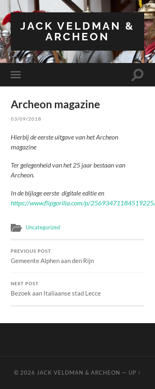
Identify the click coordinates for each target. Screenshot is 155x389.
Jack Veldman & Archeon (77, 31)
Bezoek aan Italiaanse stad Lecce (77, 289)
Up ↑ (135, 372)
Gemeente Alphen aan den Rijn (77, 256)
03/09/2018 (26, 119)
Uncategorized (43, 227)
